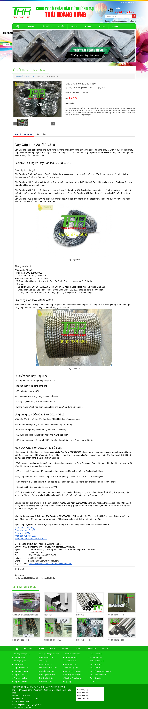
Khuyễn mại (91, 648)
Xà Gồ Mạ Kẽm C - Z (97, 661)
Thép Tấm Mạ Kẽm (71, 668)
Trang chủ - (125, 2)
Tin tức (102, 26)
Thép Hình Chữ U (71, 664)
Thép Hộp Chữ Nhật (21, 682)
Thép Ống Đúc (19, 675)
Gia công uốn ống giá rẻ (22, 654)
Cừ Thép (93, 682)
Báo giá (74, 26)
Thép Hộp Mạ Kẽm (45, 682)
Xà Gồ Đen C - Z (70, 661)
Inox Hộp (48, 615)
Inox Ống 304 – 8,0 (84, 640)
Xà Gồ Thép (43, 661)
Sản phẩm (46, 26)
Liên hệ (131, 2)
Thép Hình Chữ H (96, 664)
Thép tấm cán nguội (20, 657)
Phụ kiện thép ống (71, 657)
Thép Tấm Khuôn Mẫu (21, 668)
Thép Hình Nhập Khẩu (72, 654)
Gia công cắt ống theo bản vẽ (49, 654)
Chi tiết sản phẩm (23, 134)
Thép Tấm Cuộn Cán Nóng (48, 668)
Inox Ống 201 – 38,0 (20, 640)
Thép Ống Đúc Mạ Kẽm (73, 675)
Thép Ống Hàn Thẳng (21, 678)
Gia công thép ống (96, 657)
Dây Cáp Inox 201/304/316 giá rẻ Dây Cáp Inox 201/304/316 (35, 578)
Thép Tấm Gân (95, 668)
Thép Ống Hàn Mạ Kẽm (47, 675)
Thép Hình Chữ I (19, 664)
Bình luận (41, 134)
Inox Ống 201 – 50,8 (116, 640)
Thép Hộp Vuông (96, 678)
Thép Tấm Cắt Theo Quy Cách (100, 671)
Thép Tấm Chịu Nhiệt (46, 671)
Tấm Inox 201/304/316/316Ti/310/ (25, 615)
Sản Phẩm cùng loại (24, 586)
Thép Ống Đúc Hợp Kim (98, 675)
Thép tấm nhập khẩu (46, 657)
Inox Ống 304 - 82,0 (116, 615)
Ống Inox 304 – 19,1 (52, 640)
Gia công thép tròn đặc (21, 661)
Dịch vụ (88, 26)
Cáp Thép (68, 682)
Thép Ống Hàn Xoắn (46, 678)
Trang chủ (19, 76)
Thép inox (30, 76)
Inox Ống (80, 615)
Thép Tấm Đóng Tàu (21, 671)
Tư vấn (61, 26)
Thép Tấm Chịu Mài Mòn (73, 671)
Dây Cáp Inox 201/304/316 (29, 70)
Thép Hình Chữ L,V (45, 664)
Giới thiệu (30, 26)
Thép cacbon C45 (96, 654)
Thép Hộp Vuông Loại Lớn (73, 678)
